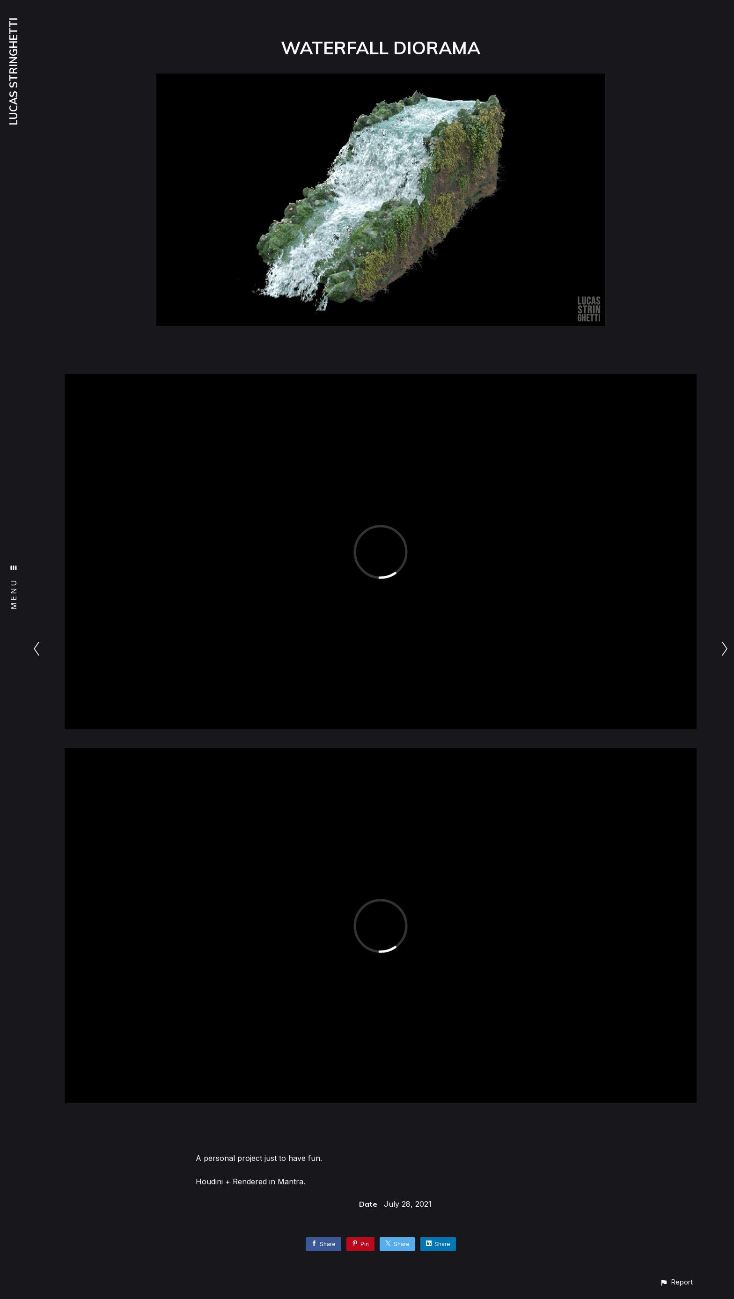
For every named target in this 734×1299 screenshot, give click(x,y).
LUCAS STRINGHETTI (13, 71)
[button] (676, 1282)
